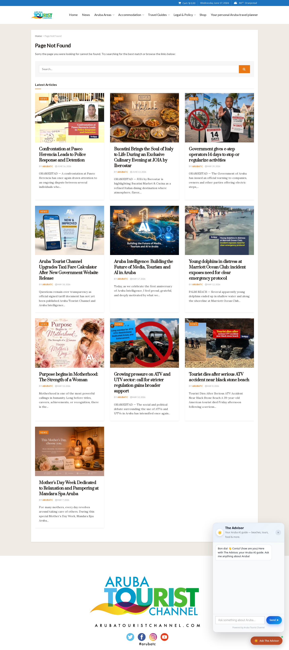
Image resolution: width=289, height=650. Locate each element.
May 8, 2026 (212, 386)
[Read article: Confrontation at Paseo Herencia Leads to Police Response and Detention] (69, 117)
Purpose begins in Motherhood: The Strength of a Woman (68, 377)
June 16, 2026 (63, 166)
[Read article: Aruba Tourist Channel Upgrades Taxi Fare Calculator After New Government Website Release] (69, 230)
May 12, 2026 (212, 284)
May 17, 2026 (137, 278)
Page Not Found (53, 35)
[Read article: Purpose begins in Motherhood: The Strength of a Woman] (69, 343)
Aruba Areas (102, 15)
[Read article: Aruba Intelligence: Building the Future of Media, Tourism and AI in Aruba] (144, 230)
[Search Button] (244, 69)
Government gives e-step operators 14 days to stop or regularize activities (214, 154)
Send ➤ (273, 620)
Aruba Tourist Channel (252, 627)
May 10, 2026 (62, 386)
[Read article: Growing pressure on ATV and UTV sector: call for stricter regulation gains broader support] (144, 343)
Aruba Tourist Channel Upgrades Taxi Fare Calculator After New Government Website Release (68, 270)
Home (73, 15)
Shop (203, 15)
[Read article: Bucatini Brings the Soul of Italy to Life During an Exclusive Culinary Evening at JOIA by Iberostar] (144, 117)
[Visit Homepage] (41, 15)
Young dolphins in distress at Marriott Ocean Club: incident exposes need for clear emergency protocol (217, 270)
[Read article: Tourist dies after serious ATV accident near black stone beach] (219, 343)
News (86, 15)
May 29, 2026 (212, 166)
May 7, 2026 (62, 500)
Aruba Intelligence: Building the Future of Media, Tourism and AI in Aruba (143, 267)
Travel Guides (157, 15)
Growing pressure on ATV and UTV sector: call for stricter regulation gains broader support (142, 383)
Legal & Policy (183, 15)
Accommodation (129, 15)
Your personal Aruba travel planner (234, 15)
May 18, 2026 (62, 284)
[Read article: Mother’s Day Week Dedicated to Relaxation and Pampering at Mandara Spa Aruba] (69, 451)
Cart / (189, 3)
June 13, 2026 (138, 172)
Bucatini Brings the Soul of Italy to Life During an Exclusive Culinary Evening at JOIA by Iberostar (143, 157)
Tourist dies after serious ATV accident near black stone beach (219, 377)
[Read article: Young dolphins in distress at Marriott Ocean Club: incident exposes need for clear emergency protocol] (219, 230)
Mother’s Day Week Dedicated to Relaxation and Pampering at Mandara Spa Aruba (69, 488)
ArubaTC (47, 166)
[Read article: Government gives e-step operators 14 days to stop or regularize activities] (219, 117)
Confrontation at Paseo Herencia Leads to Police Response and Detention (62, 154)
